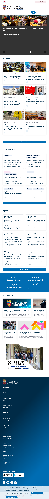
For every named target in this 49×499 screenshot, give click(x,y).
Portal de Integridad (7, 436)
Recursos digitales (7, 398)
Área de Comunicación (7, 430)
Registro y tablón (6, 420)
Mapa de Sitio (6, 390)
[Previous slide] (4, 52)
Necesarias (34, 491)
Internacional (5, 409)
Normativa (5, 427)
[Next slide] (45, 52)
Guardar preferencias (37, 493)
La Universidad (6, 412)
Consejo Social (6, 425)
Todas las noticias (24, 141)
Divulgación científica (7, 445)
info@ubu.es (5, 463)
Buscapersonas (7, 387)
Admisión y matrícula (7, 405)
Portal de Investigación (7, 443)
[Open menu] (38, 12)
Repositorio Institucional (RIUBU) (9, 447)
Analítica (34, 488)
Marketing (34, 489)
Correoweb (5, 400)
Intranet (5, 392)
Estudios (4, 402)
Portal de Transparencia (8, 440)
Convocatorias (6, 416)
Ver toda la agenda (24, 269)
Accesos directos (39, 1)
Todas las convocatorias (24, 203)
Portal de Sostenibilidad (7, 438)
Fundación (5, 423)
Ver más (23, 138)
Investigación (5, 407)
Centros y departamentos (8, 433)
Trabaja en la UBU (6, 418)
